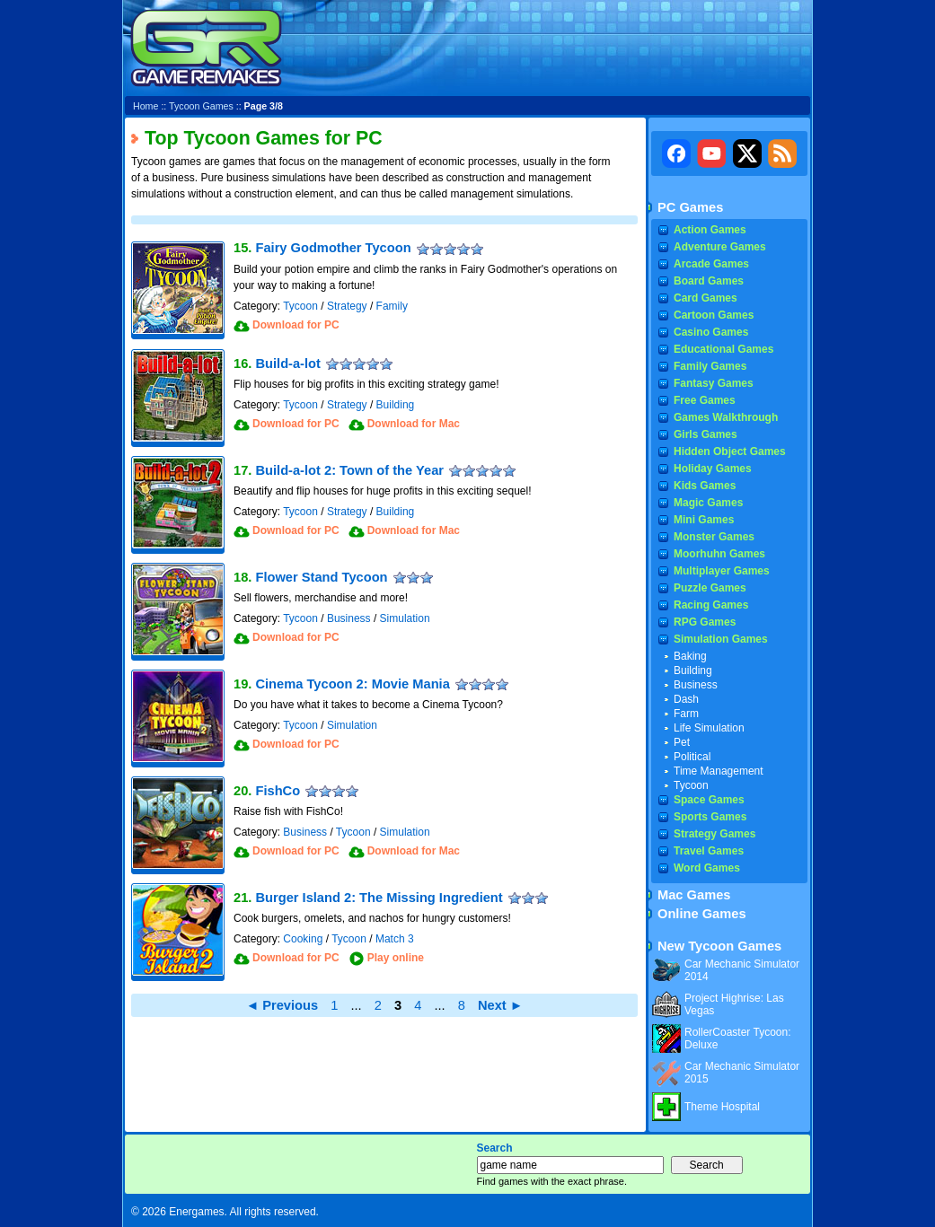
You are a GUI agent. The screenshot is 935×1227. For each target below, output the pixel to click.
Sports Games (710, 817)
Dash (686, 699)
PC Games (690, 207)
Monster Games (714, 536)
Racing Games (711, 605)
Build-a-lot (287, 363)
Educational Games (723, 349)
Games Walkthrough (726, 417)
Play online (395, 957)
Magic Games (708, 502)
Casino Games (711, 332)
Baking (690, 656)
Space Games (709, 799)
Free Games (705, 400)
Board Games (709, 281)
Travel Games (709, 851)
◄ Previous (282, 1005)
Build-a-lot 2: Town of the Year (349, 470)
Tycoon (300, 306)
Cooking (302, 939)
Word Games (707, 868)
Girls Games (705, 434)
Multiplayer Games (722, 571)
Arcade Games (711, 264)
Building (395, 405)
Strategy (347, 306)
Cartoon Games (714, 315)
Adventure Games (720, 247)
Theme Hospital (722, 1106)
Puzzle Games (710, 588)
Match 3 (394, 939)
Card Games (705, 298)
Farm (686, 713)
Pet (682, 742)
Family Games (710, 366)
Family (392, 306)
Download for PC (296, 325)
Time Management (718, 771)
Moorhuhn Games (719, 554)
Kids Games (705, 485)
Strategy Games (714, 834)
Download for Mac (413, 423)
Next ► (500, 1005)
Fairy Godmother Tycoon (332, 248)
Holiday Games (713, 468)
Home (145, 106)
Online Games (701, 914)
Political (692, 756)
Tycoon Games (201, 106)
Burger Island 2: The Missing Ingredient (378, 897)
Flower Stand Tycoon (321, 577)
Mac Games (693, 895)
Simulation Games (721, 639)
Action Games (710, 229)
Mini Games (704, 519)
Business (349, 618)
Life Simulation (709, 728)
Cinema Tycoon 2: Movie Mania (352, 684)
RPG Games (705, 622)
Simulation (405, 618)
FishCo (277, 791)
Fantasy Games (714, 383)
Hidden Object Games (730, 451)
